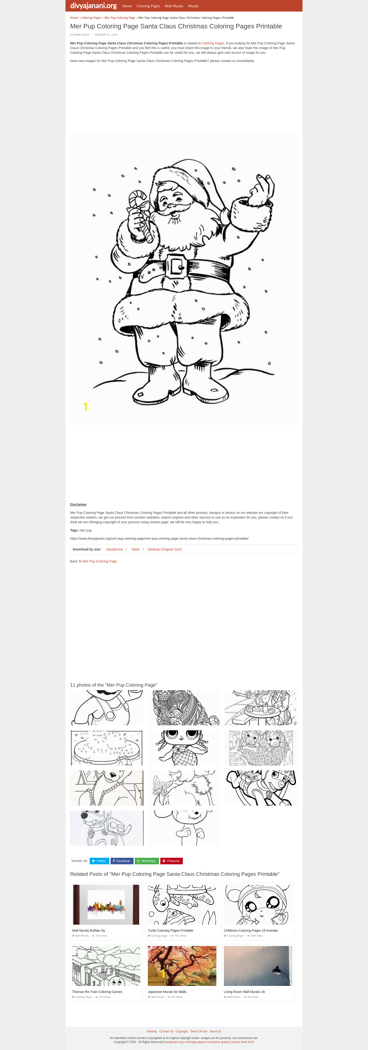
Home (127, 6)
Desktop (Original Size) (165, 549)
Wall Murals (174, 6)
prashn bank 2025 (242, 1042)
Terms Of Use (198, 1031)
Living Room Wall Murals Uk (244, 992)
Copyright (182, 1031)
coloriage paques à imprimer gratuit (207, 1042)
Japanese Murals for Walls (167, 992)
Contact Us (166, 1031)
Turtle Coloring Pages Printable (170, 930)
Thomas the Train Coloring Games (97, 992)
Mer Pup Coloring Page (100, 561)
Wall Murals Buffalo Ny (88, 930)
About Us (215, 1031)
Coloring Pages (148, 6)
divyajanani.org (93, 5)
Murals (193, 6)
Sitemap (152, 1031)
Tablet (135, 549)
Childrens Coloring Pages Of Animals (251, 930)
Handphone (114, 549)
